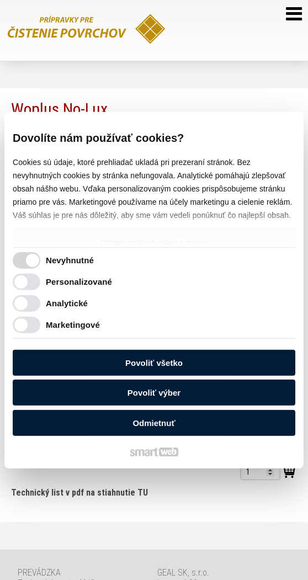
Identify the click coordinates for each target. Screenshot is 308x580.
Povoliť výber (154, 392)
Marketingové (73, 324)
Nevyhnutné (70, 260)
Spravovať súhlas (207, 564)
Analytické (67, 303)
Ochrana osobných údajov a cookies (154, 242)
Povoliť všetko (154, 362)
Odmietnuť (153, 422)
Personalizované (79, 281)
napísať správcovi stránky (226, 555)
